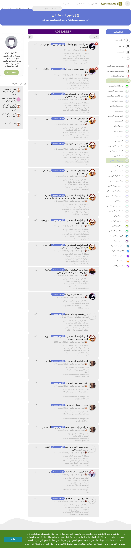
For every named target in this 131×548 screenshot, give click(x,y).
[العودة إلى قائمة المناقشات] (127, 3)
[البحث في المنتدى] (48, 8)
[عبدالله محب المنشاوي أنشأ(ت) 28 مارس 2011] (92, 473)
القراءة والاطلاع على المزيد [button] (37, 544)
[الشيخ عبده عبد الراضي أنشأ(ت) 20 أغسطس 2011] (92, 96)
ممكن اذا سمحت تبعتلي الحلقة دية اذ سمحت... (9, 91)
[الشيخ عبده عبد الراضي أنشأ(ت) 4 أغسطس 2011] (92, 449)
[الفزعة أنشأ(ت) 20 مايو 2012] (92, 46)
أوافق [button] (13, 539)
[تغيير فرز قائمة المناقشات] (94, 36)
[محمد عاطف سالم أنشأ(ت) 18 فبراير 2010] (92, 500)
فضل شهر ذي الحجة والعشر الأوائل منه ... (8, 99)
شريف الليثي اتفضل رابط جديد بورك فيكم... (9, 116)
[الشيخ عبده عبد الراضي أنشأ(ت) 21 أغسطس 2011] (92, 120)
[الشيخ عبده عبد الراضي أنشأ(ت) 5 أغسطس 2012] (92, 197)
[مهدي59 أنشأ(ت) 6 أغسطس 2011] (92, 363)
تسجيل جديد (11, 72)
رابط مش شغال (10, 122)
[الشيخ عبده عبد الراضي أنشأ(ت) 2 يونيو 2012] (92, 316)
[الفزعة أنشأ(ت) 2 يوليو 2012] (92, 296)
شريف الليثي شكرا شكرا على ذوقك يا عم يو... (9, 107)
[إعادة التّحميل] (30, 36)
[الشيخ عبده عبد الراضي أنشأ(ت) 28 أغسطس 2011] (92, 145)
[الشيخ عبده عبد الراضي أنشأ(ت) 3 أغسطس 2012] (92, 71)
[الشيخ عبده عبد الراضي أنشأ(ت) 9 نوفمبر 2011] (92, 338)
